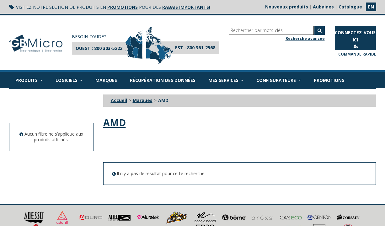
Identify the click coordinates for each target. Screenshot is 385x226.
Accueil (119, 100)
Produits (29, 80)
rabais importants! (186, 7)
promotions (122, 7)
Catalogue (350, 7)
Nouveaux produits (286, 7)
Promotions (329, 80)
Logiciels (69, 80)
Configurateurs (278, 80)
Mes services (225, 80)
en (371, 7)
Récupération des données (162, 80)
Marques (106, 80)
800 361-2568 (201, 48)
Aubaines (323, 7)
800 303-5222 (108, 48)
